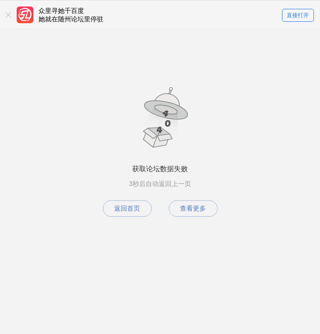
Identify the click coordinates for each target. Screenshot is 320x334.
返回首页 (127, 208)
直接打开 (298, 15)
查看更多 (193, 208)
